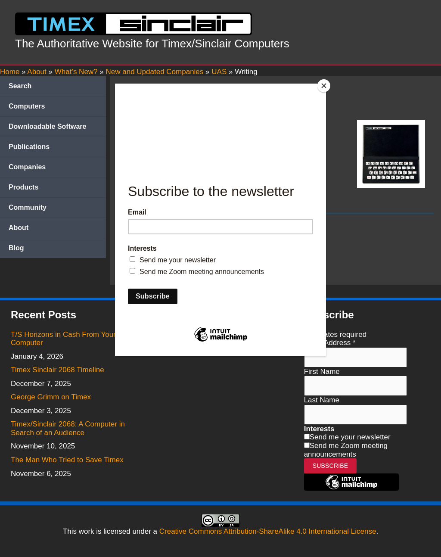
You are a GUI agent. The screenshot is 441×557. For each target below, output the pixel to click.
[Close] (323, 85)
